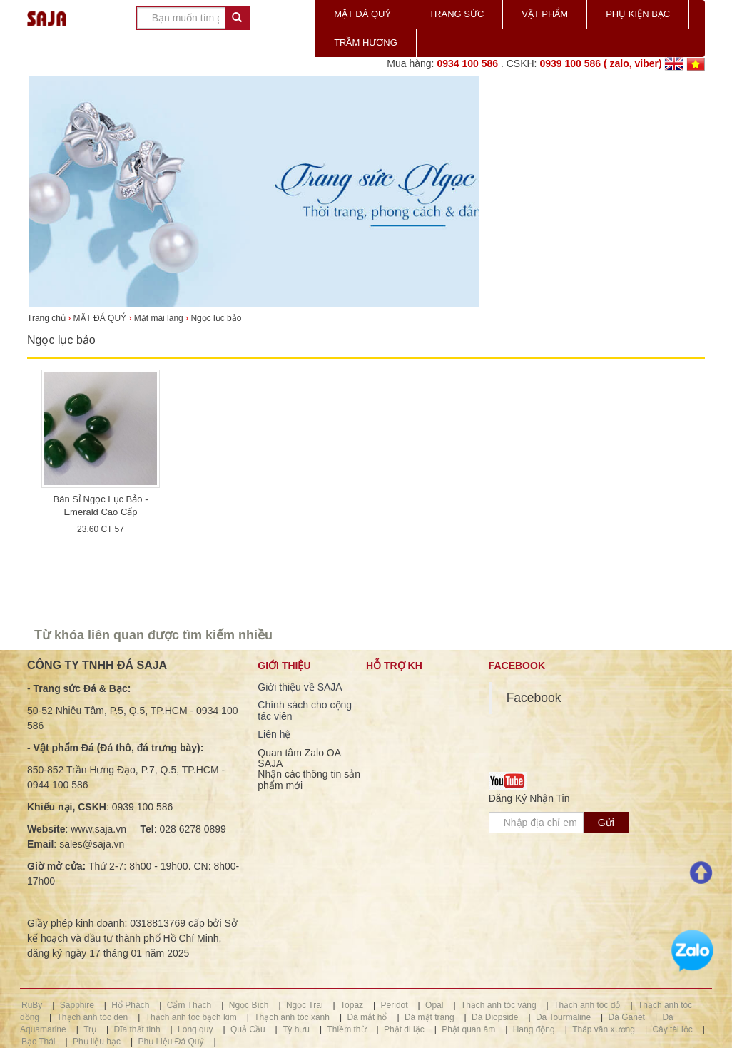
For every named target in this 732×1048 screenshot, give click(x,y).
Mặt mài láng (158, 318)
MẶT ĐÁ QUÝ (362, 14)
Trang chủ (47, 318)
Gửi (606, 822)
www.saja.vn (98, 829)
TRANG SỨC (456, 14)
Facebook (534, 698)
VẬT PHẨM (545, 14)
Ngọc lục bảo (215, 318)
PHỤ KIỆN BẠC (638, 14)
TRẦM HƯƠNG (365, 42)
